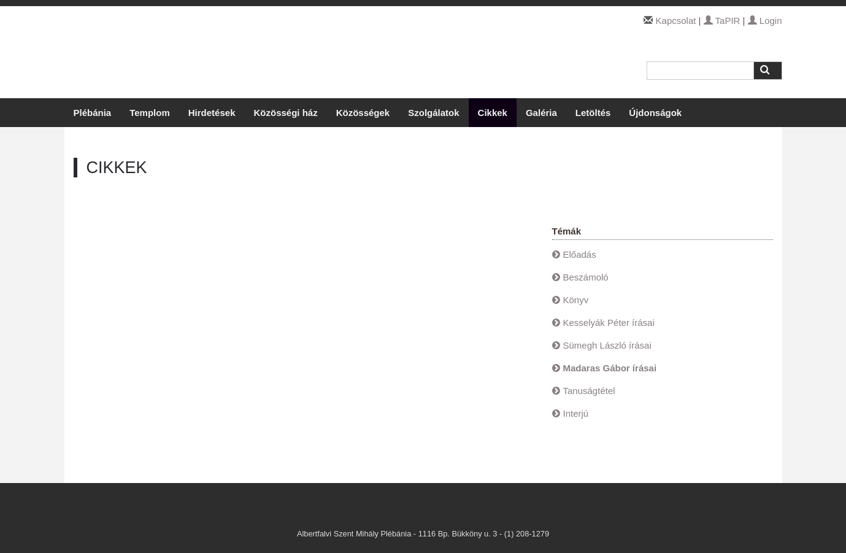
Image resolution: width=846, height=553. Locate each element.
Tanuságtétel (589, 390)
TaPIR (722, 20)
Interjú (576, 413)
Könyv (576, 300)
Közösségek (363, 112)
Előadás (579, 254)
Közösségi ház (285, 112)
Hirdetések (212, 112)
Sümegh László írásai (607, 345)
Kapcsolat (676, 20)
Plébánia (93, 112)
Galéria (541, 112)
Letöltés (593, 112)
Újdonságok (655, 112)
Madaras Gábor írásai (610, 368)
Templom (149, 112)
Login (765, 20)
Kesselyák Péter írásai (609, 322)
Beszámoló (586, 277)
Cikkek (492, 112)
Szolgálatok (433, 112)
